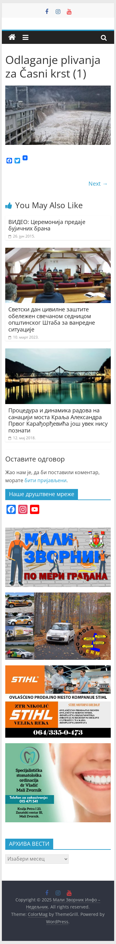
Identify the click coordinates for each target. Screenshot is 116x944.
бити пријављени (45, 480)
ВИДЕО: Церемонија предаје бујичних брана (46, 225)
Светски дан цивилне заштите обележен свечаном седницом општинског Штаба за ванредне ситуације (51, 319)
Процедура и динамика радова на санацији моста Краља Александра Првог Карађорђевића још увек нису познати (58, 420)
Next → (98, 183)
